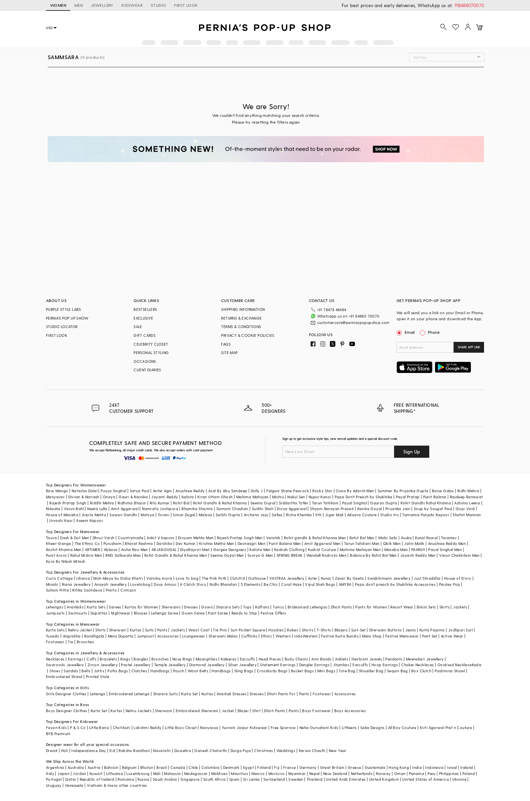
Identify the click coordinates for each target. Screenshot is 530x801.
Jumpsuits (55, 613)
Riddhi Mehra (102, 503)
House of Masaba (62, 514)
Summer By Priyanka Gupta (403, 491)
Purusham (112, 543)
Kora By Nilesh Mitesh (65, 561)
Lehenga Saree (164, 613)
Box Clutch (421, 671)
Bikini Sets (426, 607)
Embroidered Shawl (64, 676)
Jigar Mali (334, 514)
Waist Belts (198, 671)
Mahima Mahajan (252, 497)
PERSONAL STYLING (151, 352)
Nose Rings (182, 659)
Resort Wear (401, 607)
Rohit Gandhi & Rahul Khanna (220, 503)
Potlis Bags (117, 671)
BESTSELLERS (145, 309)
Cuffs (91, 659)
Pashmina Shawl (450, 671)
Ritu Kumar (160, 503)
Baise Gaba (443, 491)
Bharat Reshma (139, 543)
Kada (477, 664)
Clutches (139, 671)
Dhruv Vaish (103, 537)
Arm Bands (321, 659)
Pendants (393, 659)
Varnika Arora (159, 578)
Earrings (75, 659)
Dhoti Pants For (281, 694)
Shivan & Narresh (83, 497)
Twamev (449, 537)
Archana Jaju (256, 514)
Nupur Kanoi (320, 497)
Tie (70, 642)
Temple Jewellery (170, 664)
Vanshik (273, 537)
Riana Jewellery (76, 584)
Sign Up (411, 451)
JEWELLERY (102, 5)
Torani (163, 514)
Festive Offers (273, 613)
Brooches (85, 642)
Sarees (115, 607)
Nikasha (53, 508)
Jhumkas (341, 664)
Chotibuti (121, 727)
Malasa (205, 514)
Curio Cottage (59, 578)
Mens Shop (372, 636)
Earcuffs (247, 659)
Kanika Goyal (369, 508)
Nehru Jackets (138, 710)
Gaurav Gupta (383, 503)
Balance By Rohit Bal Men (373, 555)
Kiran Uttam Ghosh (215, 497)
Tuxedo (52, 636)
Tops (247, 607)
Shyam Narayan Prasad (332, 508)
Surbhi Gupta (228, 514)
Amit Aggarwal (125, 508)
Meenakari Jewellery (425, 659)
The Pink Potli (214, 578)
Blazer (243, 710)
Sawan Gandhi (123, 514)
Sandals (71, 671)
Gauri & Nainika (133, 497)
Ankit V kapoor (161, 537)
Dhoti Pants (341, 607)
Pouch (178, 671)
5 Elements (250, 584)
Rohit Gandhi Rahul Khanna (426, 503)
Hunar (326, 578)
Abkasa (110, 549)
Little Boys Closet (181, 727)
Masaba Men (396, 549)
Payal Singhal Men (445, 549)
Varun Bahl (74, 508)
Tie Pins (220, 630)
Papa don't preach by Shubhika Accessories (395, 584)
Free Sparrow (283, 727)
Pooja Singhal (113, 491)
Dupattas (99, 613)
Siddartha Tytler (293, 503)
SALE (138, 326)
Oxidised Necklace (454, 664)
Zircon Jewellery (103, 664)
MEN (78, 5)
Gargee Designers (229, 549)
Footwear (55, 642)
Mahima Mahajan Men (360, 549)
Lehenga (97, 694)
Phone (433, 332)
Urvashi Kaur (61, 520)
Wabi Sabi (387, 537)
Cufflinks (249, 636)
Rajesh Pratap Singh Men (240, 537)
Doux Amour (165, 584)
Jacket (228, 710)
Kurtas (135, 630)
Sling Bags (244, 671)
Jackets (460, 607)
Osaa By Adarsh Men (355, 491)
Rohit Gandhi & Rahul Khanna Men (175, 555)
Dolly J (257, 491)
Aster (312, 578)
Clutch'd (237, 578)
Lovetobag (140, 584)
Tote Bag (347, 671)
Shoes (54, 671)
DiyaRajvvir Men (195, 549)
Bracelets (108, 659)
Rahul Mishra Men (86, 555)
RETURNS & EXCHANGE (241, 318)
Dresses (191, 607)
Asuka (406, 537)
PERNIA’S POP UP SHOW (67, 318)
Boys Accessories (350, 710)
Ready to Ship (244, 613)
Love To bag (187, 578)
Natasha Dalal (84, 491)
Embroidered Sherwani (197, 710)
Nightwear (120, 613)
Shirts (100, 630)
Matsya (147, 514)
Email (406, 332)
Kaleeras (228, 659)
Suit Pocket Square (248, 630)
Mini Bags (326, 671)
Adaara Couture (362, 514)
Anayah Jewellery (110, 584)
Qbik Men (392, 543)
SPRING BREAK (289, 555)
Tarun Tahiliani (325, 503)
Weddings (285, 750)
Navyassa (209, 727)
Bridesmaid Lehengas (308, 607)
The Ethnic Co (87, 543)
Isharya (83, 578)
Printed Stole (97, 676)
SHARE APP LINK (469, 347)
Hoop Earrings (384, 664)
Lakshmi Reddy (147, 727)
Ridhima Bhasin (132, 503)
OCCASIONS (145, 361)
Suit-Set (358, 630)
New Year (337, 750)
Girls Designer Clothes (66, 694)
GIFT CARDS (144, 335)
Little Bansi (99, 727)
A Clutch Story (193, 584)
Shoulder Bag (371, 671)
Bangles (141, 659)
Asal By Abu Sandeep (227, 491)
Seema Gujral (262, 503)
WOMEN (58, 5)
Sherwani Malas (223, 636)
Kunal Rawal (426, 537)
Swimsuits (77, 613)
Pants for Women (371, 607)
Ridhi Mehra (468, 491)
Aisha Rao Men (134, 549)
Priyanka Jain (397, 508)
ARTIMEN (92, 549)
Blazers (341, 630)
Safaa (277, 514)
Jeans (410, 630)
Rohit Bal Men (362, 537)
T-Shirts (324, 630)
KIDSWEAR (132, 5)
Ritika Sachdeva (87, 590)
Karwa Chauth (312, 750)
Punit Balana (435, 497)
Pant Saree (218, 613)
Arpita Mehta (94, 514)
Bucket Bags (302, 671)
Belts (85, 671)
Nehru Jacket (80, 630)
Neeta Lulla (97, 508)
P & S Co (78, 727)
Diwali (51, 750)
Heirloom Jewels (367, 659)
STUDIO (158, 5)
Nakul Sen (296, 497)
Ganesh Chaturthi (210, 750)
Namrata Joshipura (160, 508)
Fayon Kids (56, 727)
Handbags (159, 671)
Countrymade (130, 537)
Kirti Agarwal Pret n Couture (446, 727)
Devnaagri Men (251, 543)
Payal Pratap (408, 497)
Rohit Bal (181, 503)
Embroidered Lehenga (129, 694)
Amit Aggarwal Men (322, 543)
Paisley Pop (449, 584)
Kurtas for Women (141, 607)
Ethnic (266, 636)
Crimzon (128, 590)
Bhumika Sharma (197, 508)
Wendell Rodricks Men (326, 555)
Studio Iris (389, 514)
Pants (162, 630)
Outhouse (257, 578)
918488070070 (469, 5)
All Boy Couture (402, 727)
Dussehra (182, 750)
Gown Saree (193, 613)
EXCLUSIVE (143, 318)
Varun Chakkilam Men (459, 555)
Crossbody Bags (272, 671)
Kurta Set (189, 694)
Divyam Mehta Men (195, 537)
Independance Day (88, 750)
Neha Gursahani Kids (318, 727)
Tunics (278, 607)
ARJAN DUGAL (163, 549)
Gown (207, 607)
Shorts (307, 630)
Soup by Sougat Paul (433, 508)
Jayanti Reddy (164, 497)
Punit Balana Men (284, 543)
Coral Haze (291, 584)
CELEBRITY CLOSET (151, 344)
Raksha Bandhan (134, 750)
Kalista (188, 497)
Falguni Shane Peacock (287, 491)
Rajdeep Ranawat (466, 497)
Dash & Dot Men (74, 537)
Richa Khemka (299, 514)
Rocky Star (322, 491)
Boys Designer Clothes (66, 710)
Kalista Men (259, 549)
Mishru (278, 497)
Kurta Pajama (432, 630)
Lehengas (54, 607)
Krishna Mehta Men (216, 543)
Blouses (141, 613)
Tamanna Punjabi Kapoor (425, 514)
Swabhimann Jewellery (388, 578)
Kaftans (262, 607)
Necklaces (55, 659)
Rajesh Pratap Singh (68, 503)
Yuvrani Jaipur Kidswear (244, 727)
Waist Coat (199, 630)
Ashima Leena (467, 503)
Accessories (167, 636)
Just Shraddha (427, 578)
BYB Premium (58, 733)
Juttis (99, 671)
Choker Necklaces (417, 664)
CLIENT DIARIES (147, 370)
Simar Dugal (184, 514)
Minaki (52, 584)
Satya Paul (139, 491)
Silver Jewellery (242, 664)
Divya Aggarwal (292, 508)
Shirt (256, 710)
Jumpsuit (145, 636)
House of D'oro (458, 578)
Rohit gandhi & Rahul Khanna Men (315, 537)
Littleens (349, 727)
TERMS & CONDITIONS (241, 326)
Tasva (51, 537)
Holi (64, 750)
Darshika (164, 543)
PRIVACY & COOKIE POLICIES (247, 335)
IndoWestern (305, 636)
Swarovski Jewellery (65, 664)
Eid (112, 750)
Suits (149, 630)
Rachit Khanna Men (63, 549)
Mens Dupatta (121, 636)
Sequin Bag (397, 671)
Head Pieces (270, 659)
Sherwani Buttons (385, 630)
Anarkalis (75, 607)
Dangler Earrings (314, 664)
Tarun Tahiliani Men (362, 543)
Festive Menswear (401, 636)
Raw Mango (57, 491)
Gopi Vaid (465, 508)
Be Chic (271, 584)
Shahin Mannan (467, 514)
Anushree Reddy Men (447, 543)
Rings (125, 659)
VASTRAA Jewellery (287, 578)
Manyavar (55, 497)
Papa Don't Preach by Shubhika (363, 497)
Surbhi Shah (262, 508)
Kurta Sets (96, 607)
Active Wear (452, 636)
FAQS (226, 344)
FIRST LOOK (186, 5)
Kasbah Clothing (289, 549)
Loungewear (193, 636)
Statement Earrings (277, 664)
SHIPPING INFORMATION (243, 309)
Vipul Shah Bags (320, 584)
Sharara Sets (228, 607)
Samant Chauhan (232, 508)
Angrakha (72, 636)
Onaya (109, 497)
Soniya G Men (260, 555)
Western (283, 636)
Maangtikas (206, 659)
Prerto (111, 590)
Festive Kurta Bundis (340, 636)
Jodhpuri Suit (460, 630)
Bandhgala (94, 636)
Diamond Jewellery (207, 664)
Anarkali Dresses (231, 694)
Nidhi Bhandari (223, 584)
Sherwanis (171, 607)
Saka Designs (372, 727)
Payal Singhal (354, 503)
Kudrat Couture (322, 549)
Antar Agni (162, 491)
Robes (292, 630)
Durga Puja (241, 750)
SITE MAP (229, 352)
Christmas (263, 750)
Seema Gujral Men (227, 555)
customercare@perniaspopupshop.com (353, 322)
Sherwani (117, 630)
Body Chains (296, 659)
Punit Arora (56, 555)
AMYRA (345, 584)
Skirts (444, 607)
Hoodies (276, 630)
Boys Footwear (316, 710)
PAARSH (418, 549)
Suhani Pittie (57, 590)
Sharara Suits (165, 694)
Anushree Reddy (190, 491)
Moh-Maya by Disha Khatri (118, 578)
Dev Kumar (186, 543)
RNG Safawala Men (123, 555)
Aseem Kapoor (89, 520)
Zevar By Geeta (349, 578)
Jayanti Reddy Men (418, 555)
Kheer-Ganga (58, 543)
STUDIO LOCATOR (62, 326)
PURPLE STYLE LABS (63, 309)
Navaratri (162, 750)
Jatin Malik (414, 543)
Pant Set (429, 636)
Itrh (318, 514)
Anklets (341, 659)
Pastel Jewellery (135, 664)
